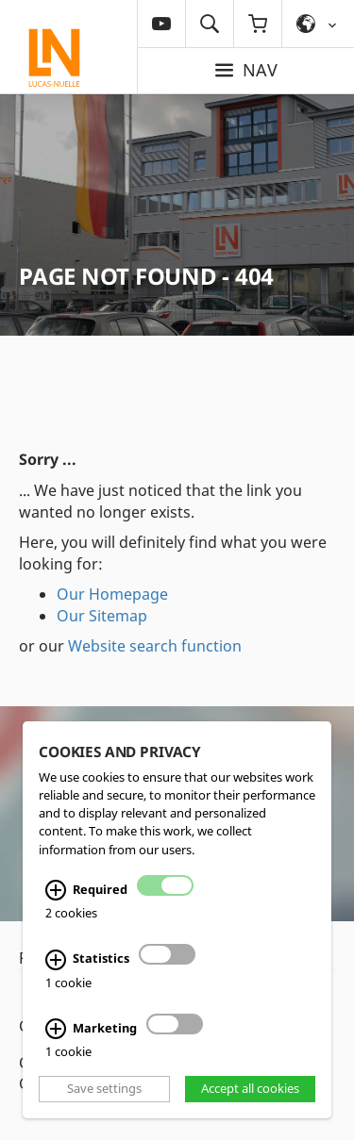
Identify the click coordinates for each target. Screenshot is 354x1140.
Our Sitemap (102, 615)
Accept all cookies (250, 1088)
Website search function (155, 646)
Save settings (104, 1088)
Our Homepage (112, 594)
